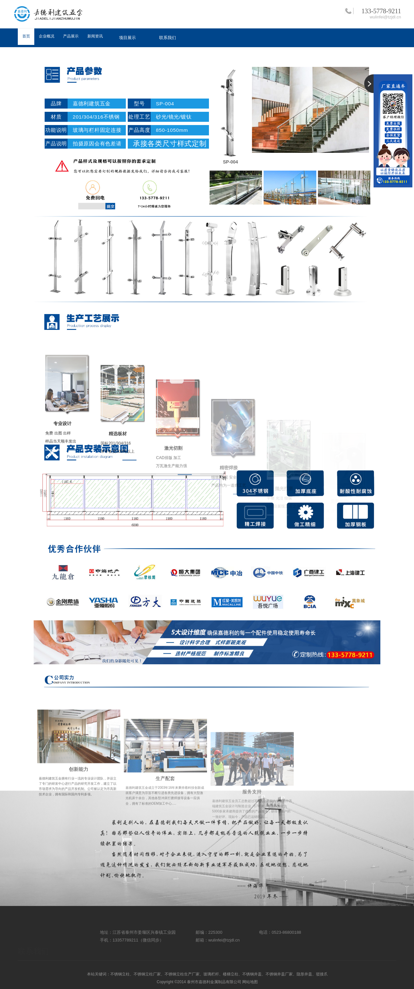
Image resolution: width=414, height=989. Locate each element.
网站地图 (250, 982)
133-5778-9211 (381, 11)
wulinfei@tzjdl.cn (385, 17)
